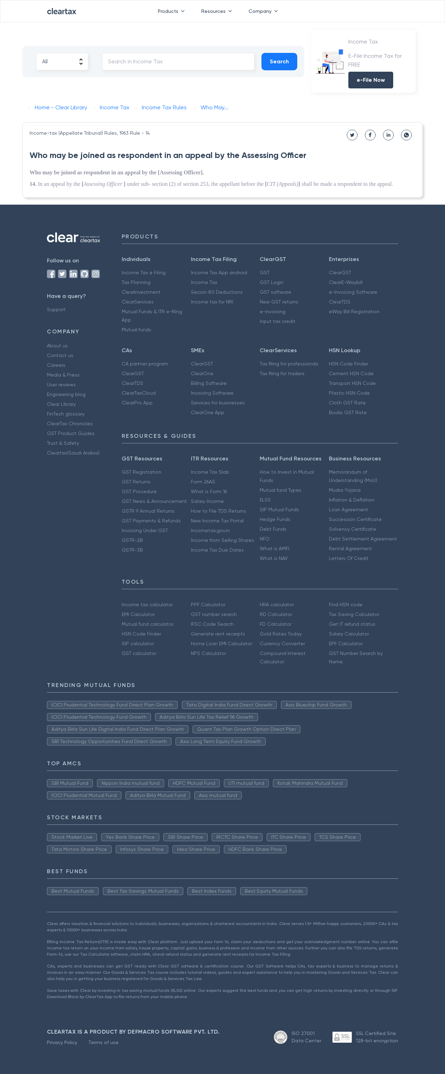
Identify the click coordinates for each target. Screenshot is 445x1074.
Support (56, 309)
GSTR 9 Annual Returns (148, 511)
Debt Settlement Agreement (363, 539)
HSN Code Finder (348, 363)
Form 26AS (203, 481)
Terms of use (103, 1042)
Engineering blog (66, 394)
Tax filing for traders (282, 373)
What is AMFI (274, 548)
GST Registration (141, 472)
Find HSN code (346, 604)
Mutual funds (136, 329)
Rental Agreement (350, 548)
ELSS (265, 500)
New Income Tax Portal (217, 520)
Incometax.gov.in (210, 530)
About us (57, 345)
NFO (264, 539)
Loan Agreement (348, 509)
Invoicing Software (212, 393)
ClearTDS (339, 302)
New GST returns (279, 302)
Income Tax (204, 282)
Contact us (60, 355)
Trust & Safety (63, 443)
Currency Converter (282, 643)
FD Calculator (275, 624)
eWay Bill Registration (354, 311)
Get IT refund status (352, 624)
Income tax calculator (147, 604)
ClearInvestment (141, 292)
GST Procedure (139, 491)
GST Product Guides (71, 433)
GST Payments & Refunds (151, 520)
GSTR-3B (132, 550)
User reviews (61, 384)
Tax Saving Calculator (354, 614)
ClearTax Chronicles (70, 423)
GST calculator (139, 653)
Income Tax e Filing (143, 272)
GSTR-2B (132, 540)
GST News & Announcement (154, 501)
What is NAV (274, 558)
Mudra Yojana (345, 490)
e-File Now (371, 80)
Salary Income (207, 501)
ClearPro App (137, 402)
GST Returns (136, 481)
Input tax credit (278, 321)
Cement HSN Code (351, 373)
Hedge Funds (275, 519)
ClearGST (340, 272)
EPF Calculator (346, 643)
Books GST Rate (348, 412)
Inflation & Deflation (351, 500)
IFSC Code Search (212, 624)
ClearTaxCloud (139, 393)
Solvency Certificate (352, 529)
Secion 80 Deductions (217, 292)
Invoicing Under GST (145, 530)
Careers (56, 365)
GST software (275, 292)
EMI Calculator (138, 614)
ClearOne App (207, 412)
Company (265, 11)
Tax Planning (136, 282)
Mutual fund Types (280, 490)
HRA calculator (277, 604)
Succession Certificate (355, 519)
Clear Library (61, 404)
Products (172, 11)
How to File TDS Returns (218, 511)
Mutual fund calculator (147, 624)
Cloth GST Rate (347, 402)
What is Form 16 (209, 491)
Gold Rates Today (281, 634)
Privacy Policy (62, 1042)
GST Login (271, 282)
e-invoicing (272, 311)
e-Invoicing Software (353, 292)
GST (264, 272)
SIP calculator (138, 643)
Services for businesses (218, 402)
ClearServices (138, 302)
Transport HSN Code (352, 383)
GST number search (214, 614)
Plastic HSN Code (349, 393)
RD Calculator (276, 614)
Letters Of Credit (349, 558)
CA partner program (145, 363)
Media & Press (63, 375)
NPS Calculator (208, 653)
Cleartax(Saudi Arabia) (73, 453)
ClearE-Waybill (346, 282)
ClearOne (202, 373)
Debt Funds (273, 529)
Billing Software (209, 383)
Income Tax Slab (210, 472)
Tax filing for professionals (289, 363)
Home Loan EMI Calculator (221, 643)
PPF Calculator (208, 604)
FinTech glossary (65, 414)
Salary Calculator (349, 634)
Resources (218, 11)
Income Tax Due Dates (217, 550)
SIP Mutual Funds (279, 509)
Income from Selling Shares (222, 540)
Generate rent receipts (218, 634)
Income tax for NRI (212, 302)
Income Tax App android (219, 272)
